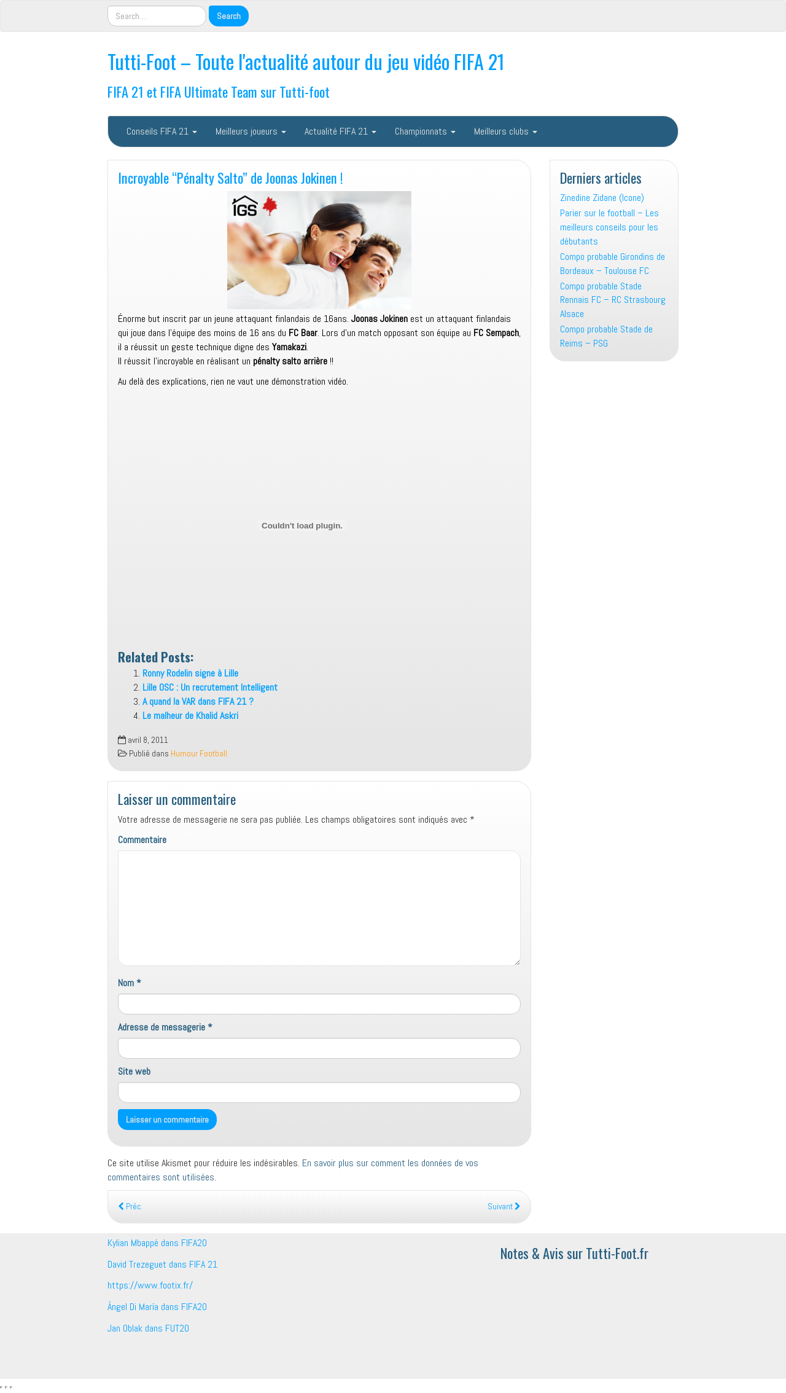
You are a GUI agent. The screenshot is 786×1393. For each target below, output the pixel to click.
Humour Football (199, 753)
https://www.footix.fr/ (150, 1285)
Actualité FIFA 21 (340, 131)
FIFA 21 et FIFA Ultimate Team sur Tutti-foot (218, 91)
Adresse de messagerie (165, 1027)
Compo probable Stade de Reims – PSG (606, 336)
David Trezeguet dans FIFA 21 (162, 1264)
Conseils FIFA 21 (161, 131)
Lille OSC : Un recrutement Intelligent (210, 687)
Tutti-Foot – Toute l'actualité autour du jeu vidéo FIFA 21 (306, 61)
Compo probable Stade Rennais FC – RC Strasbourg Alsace (613, 300)
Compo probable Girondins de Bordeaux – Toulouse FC (612, 263)
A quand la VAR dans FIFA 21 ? (198, 701)
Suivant (504, 1206)
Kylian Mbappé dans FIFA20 (157, 1242)
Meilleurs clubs (505, 131)
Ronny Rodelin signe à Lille (190, 673)
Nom (129, 982)
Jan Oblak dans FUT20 (148, 1328)
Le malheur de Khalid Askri (190, 715)
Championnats (425, 131)
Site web (134, 1071)
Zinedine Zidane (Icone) (602, 197)
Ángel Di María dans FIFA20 (157, 1306)
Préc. (130, 1206)
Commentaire (142, 839)
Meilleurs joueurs (251, 131)
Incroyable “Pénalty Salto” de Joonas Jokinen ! (230, 177)
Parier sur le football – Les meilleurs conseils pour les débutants (609, 227)
